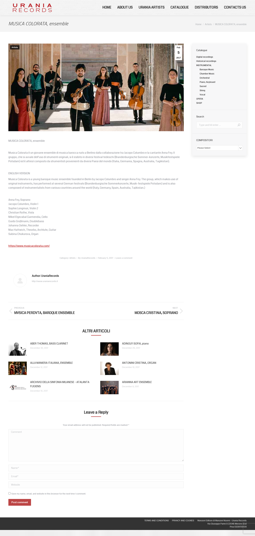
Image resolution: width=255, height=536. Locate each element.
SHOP (199, 109)
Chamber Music (207, 79)
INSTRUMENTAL (204, 71)
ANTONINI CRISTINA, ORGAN (139, 369)
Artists (15, 53)
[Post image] (17, 355)
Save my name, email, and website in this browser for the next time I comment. (48, 499)
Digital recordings (204, 63)
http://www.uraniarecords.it (45, 287)
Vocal (202, 100)
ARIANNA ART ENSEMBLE (137, 388)
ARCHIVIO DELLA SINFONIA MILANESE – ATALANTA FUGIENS (59, 390)
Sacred (203, 92)
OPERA (199, 104)
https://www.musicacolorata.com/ (29, 252)
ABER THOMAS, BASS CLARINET (49, 350)
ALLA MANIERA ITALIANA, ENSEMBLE (51, 369)
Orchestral (205, 83)
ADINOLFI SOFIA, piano (135, 350)
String (202, 96)
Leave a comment (124, 264)
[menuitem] (107, 13)
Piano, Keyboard (207, 88)
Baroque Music (207, 75)
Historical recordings (206, 67)
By (86, 264)
